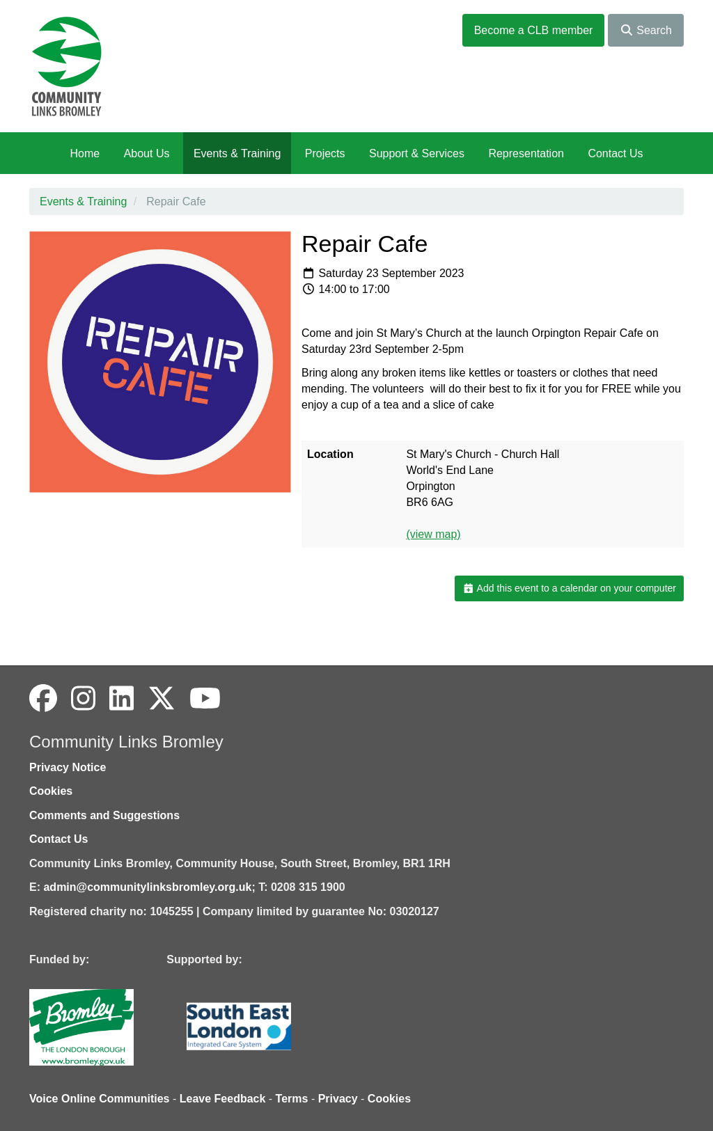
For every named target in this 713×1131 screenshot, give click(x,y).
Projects (325, 153)
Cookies (50, 791)
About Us (147, 153)
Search (646, 30)
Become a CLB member (533, 30)
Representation (526, 153)
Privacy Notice (67, 767)
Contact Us (615, 153)
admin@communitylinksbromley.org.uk (147, 887)
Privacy (338, 1099)
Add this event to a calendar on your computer (569, 588)
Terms (292, 1099)
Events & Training (237, 153)
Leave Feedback (223, 1099)
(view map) (433, 534)
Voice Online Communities (99, 1099)
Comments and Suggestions (104, 815)
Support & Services (416, 153)
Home (85, 153)
